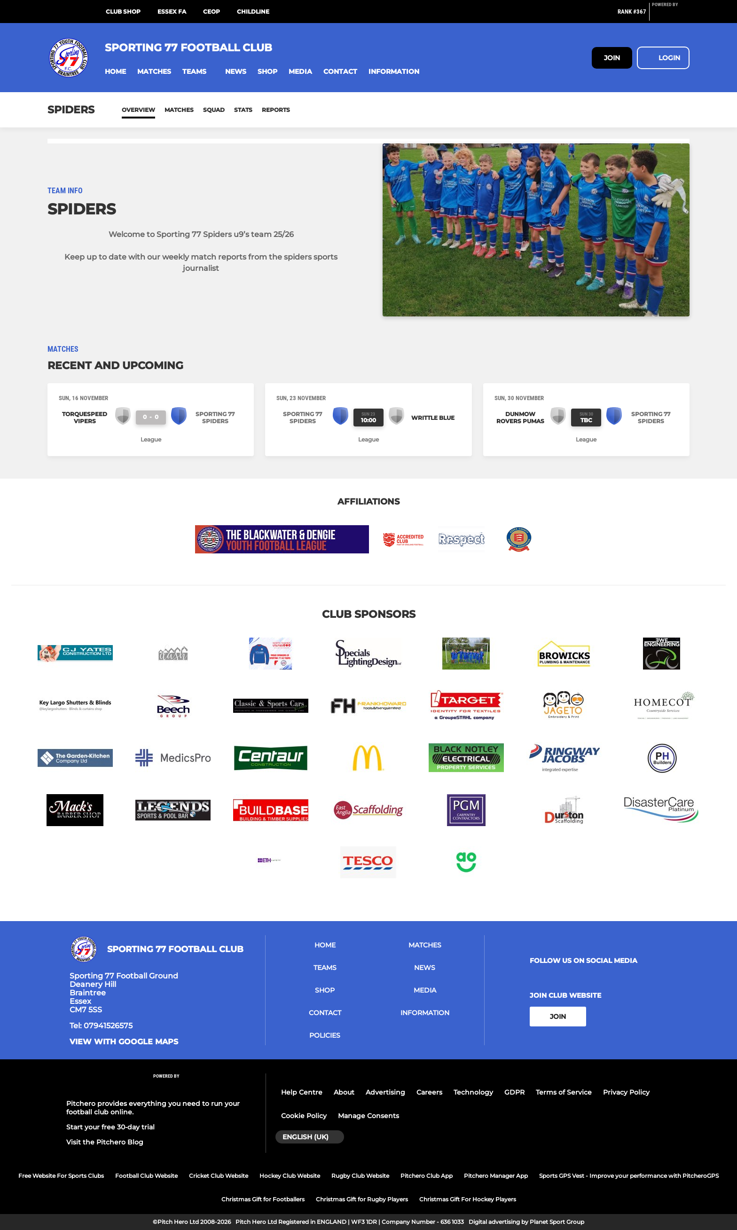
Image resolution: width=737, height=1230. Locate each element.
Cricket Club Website (218, 1175)
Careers (429, 1092)
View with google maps (124, 1042)
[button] (115, 72)
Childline (253, 11)
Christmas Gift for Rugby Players (362, 1199)
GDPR (514, 1092)
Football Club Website (146, 1175)
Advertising (385, 1092)
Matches (179, 109)
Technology (473, 1092)
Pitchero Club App (426, 1175)
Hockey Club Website (289, 1175)
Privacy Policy (626, 1092)
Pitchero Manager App (496, 1175)
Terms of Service (564, 1092)
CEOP (211, 11)
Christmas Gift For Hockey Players (467, 1199)
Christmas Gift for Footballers (263, 1199)
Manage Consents (368, 1116)
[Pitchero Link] (671, 15)
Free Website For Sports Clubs (61, 1175)
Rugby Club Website (360, 1175)
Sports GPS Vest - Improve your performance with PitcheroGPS (629, 1175)
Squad (214, 109)
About (344, 1092)
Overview (138, 109)
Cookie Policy (304, 1116)
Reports (276, 109)
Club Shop (123, 11)
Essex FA (171, 11)
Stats (243, 109)
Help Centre (301, 1092)
